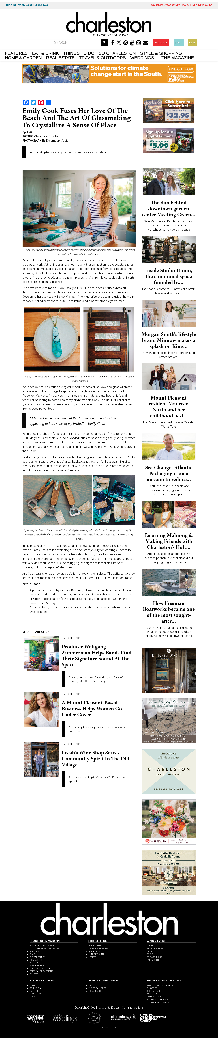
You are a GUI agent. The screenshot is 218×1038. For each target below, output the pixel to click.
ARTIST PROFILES (155, 949)
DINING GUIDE (95, 946)
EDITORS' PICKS (154, 957)
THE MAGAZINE (179, 57)
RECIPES (92, 957)
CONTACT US (36, 960)
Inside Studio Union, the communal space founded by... (168, 276)
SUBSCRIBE (161, 42)
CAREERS (34, 974)
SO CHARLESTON (117, 53)
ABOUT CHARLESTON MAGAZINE (45, 946)
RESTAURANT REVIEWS (99, 949)
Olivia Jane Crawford (47, 136)
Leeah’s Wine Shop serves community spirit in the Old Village (95, 758)
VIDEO (91, 985)
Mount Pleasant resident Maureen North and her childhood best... (169, 406)
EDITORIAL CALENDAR (40, 968)
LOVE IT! (33, 997)
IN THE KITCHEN (96, 954)
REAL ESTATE (60, 57)
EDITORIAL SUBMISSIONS (41, 971)
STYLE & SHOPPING (161, 53)
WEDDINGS (143, 57)
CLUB (192, 42)
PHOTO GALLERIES (97, 988)
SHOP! (179, 42)
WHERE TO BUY (37, 965)
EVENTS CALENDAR (156, 946)
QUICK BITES (94, 951)
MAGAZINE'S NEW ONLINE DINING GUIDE (181, 5)
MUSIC (150, 951)
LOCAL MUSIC (95, 991)
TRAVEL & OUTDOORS (102, 57)
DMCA (113, 1027)
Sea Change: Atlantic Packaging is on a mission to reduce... (168, 473)
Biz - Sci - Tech (71, 638)
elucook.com (58, 607)
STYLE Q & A (35, 988)
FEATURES (16, 53)
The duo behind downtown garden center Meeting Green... (168, 208)
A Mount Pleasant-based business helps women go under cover (92, 708)
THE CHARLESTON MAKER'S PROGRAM (27, 5)
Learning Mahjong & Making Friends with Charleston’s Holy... (169, 541)
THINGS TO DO (78, 53)
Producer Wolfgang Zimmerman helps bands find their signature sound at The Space (96, 655)
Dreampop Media (57, 140)
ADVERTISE (35, 963)
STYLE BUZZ (35, 994)
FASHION (34, 991)
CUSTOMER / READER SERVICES (44, 949)
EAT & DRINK (45, 53)
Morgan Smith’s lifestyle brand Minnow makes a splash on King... (169, 340)
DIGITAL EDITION (38, 957)
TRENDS (33, 985)
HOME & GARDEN (23, 57)
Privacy (105, 1027)
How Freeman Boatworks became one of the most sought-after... (169, 612)
